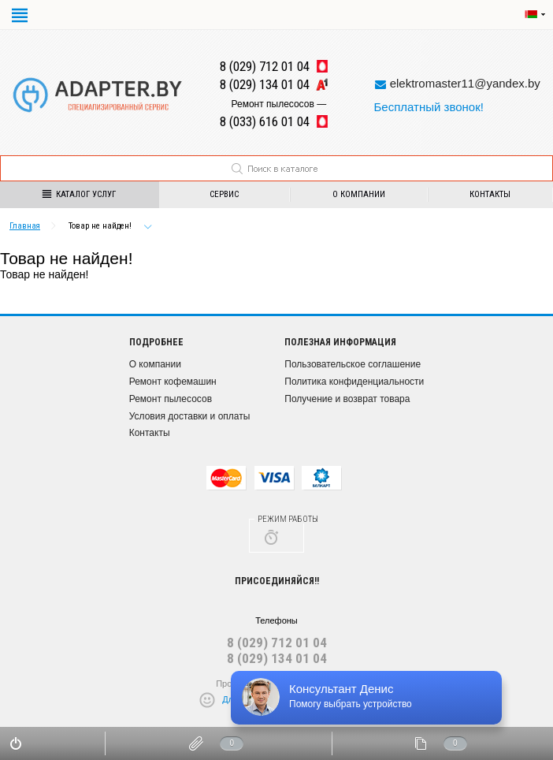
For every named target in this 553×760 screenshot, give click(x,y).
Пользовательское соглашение (352, 364)
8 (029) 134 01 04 (277, 658)
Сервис (224, 194)
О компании (358, 194)
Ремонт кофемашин (173, 381)
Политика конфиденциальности (354, 381)
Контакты (149, 432)
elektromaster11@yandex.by (465, 83)
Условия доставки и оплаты (190, 416)
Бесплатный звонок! (428, 107)
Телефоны (276, 620)
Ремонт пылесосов (170, 398)
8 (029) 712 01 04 (277, 642)
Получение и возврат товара (347, 398)
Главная (24, 226)
